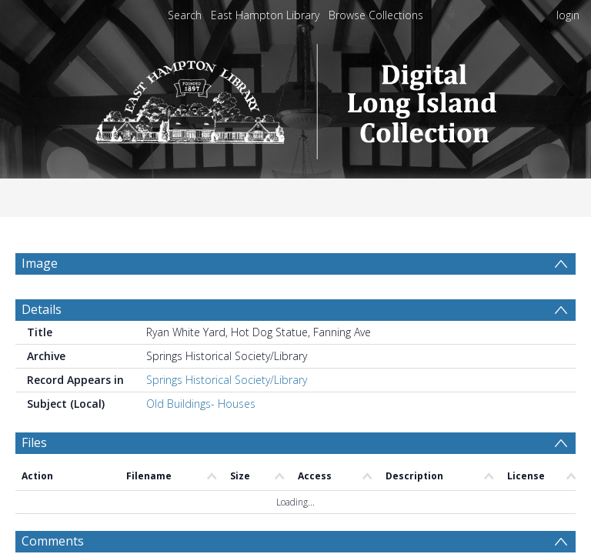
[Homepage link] (295, 97)
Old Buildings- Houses (200, 403)
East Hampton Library (265, 15)
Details (42, 309)
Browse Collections (376, 15)
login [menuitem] (567, 15)
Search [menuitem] (185, 15)
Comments (53, 540)
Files (34, 442)
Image (40, 263)
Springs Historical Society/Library (226, 379)
